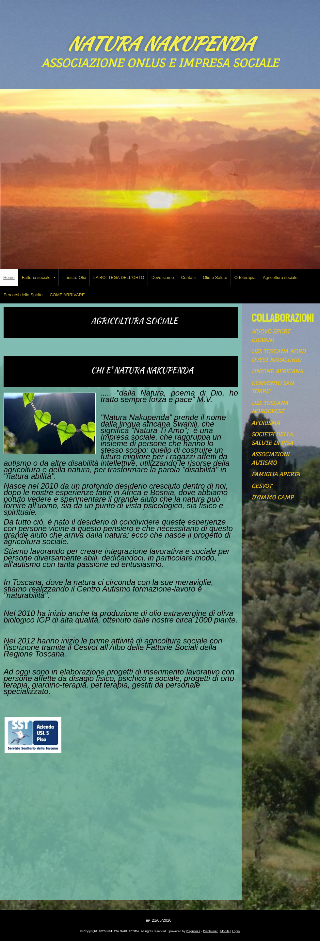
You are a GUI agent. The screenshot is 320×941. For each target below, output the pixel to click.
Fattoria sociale (39, 277)
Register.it (193, 931)
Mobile (225, 931)
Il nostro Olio (74, 277)
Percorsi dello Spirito (23, 294)
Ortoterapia (245, 277)
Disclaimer (210, 931)
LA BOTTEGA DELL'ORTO (118, 277)
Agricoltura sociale (280, 277)
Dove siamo (163, 277)
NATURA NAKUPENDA (160, 43)
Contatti (188, 277)
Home (9, 277)
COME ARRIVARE (67, 294)
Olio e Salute (215, 277)
